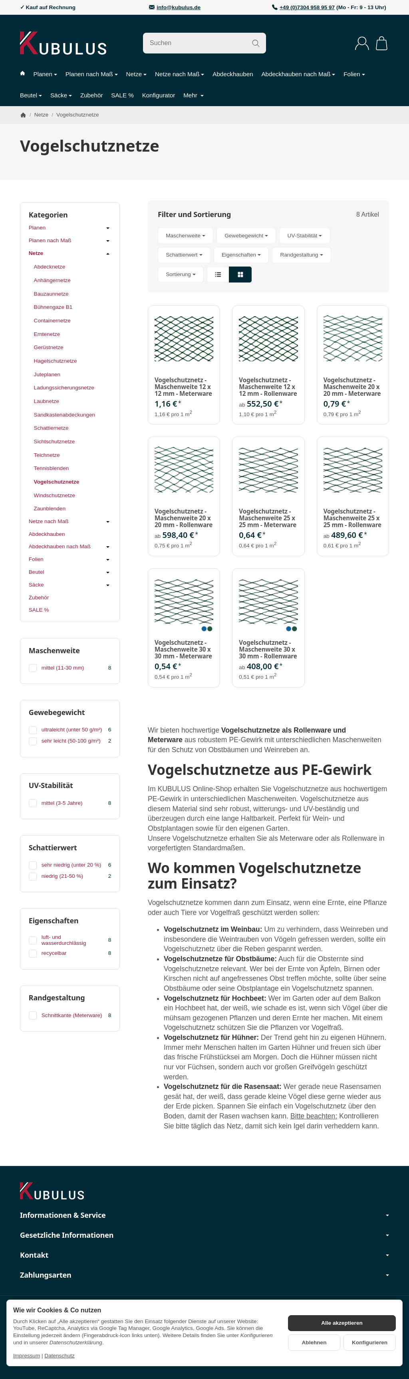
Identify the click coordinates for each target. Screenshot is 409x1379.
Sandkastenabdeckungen (64, 415)
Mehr (193, 95)
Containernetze (52, 321)
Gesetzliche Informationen (204, 1235)
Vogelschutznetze (56, 482)
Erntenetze (47, 334)
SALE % (122, 95)
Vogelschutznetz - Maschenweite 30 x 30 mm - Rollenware (268, 649)
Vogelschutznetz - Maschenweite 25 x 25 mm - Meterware (267, 518)
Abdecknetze (50, 267)
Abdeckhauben (232, 74)
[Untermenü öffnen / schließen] (108, 228)
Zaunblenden (50, 509)
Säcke (61, 95)
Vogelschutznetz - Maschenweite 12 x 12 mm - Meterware (183, 387)
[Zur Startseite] (63, 43)
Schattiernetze (51, 428)
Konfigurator (158, 95)
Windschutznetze (54, 495)
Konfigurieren (369, 1342)
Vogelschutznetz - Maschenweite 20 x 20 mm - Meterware (352, 387)
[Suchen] (204, 43)
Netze (136, 74)
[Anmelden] (362, 43)
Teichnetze (47, 455)
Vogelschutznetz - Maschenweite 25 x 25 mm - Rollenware (352, 518)
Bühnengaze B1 (53, 307)
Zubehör (91, 95)
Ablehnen (314, 1342)
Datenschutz (59, 1356)
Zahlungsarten (204, 1275)
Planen (45, 74)
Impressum (26, 1356)
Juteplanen (47, 374)
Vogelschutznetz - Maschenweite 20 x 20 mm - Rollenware (183, 518)
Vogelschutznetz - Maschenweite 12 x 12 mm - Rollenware (268, 387)
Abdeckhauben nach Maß (298, 74)
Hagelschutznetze (55, 361)
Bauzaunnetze (51, 294)
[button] (268, 255)
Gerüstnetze (49, 347)
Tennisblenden (51, 468)
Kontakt (204, 1255)
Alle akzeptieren (342, 1323)
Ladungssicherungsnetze (64, 388)
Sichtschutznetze (54, 442)
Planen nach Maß (92, 74)
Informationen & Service (204, 1215)
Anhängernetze (52, 280)
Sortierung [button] (181, 274)
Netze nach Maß (179, 74)
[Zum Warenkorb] (381, 43)
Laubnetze (47, 401)
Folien (354, 74)
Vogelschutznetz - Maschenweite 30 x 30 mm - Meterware (183, 649)
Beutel (31, 95)
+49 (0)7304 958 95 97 (307, 7)
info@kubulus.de (179, 7)
